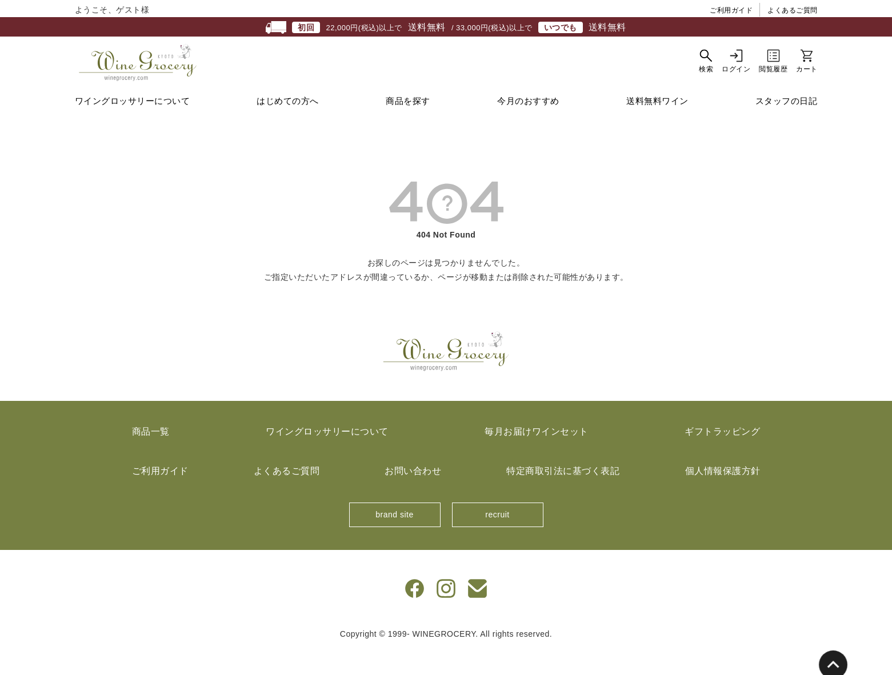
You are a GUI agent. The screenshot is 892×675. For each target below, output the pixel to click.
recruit (497, 536)
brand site (394, 536)
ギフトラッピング (722, 454)
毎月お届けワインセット (537, 454)
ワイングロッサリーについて (132, 123)
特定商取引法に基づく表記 (562, 493)
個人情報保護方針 (723, 493)
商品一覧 (151, 454)
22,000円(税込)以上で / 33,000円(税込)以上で (446, 27)
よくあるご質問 (792, 10)
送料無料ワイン (657, 123)
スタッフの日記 (786, 123)
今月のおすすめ (528, 123)
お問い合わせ (413, 493)
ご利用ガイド (731, 10)
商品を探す (408, 123)
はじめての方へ (288, 123)
